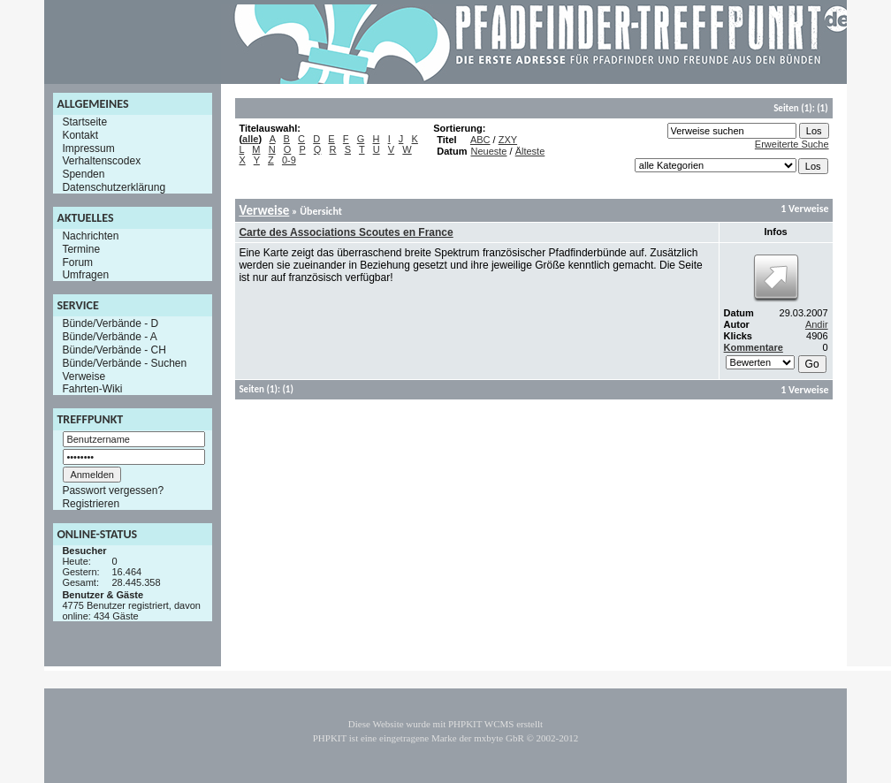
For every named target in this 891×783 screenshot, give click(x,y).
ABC (480, 139)
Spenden (83, 174)
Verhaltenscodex (101, 161)
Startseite (84, 122)
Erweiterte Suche (792, 144)
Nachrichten (90, 236)
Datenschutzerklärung (113, 187)
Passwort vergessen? (113, 490)
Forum (77, 261)
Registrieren (90, 504)
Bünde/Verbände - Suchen (124, 363)
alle (250, 138)
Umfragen (85, 275)
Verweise (83, 375)
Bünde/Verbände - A (109, 337)
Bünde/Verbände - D (110, 323)
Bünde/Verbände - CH (113, 350)
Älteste (530, 151)
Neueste (489, 151)
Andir (816, 324)
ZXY (508, 139)
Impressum (88, 147)
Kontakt (80, 135)
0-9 (289, 160)
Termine (81, 249)
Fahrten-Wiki (92, 389)
